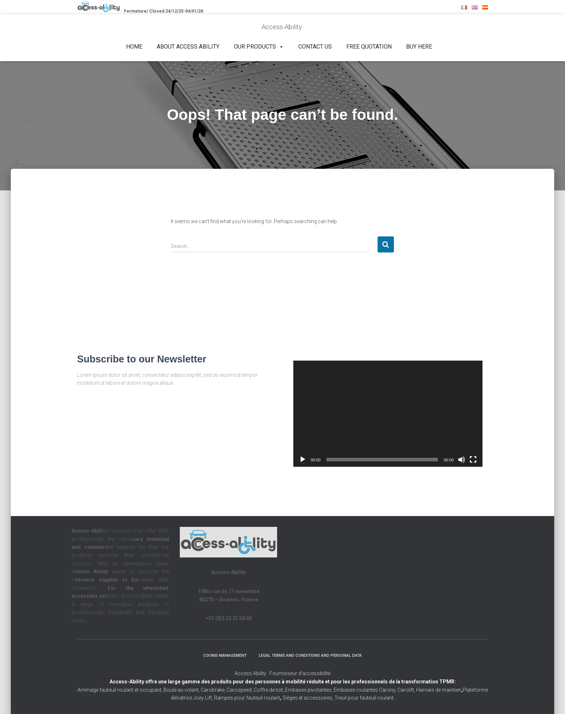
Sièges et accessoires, (307, 698)
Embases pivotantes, (309, 690)
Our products (259, 47)
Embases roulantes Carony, (365, 690)
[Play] (302, 459)
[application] (387, 414)
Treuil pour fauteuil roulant (363, 698)
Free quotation (369, 46)
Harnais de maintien (439, 690)
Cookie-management (221, 654)
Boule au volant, (182, 690)
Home (134, 46)
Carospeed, (240, 690)
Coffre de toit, (269, 690)
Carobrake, (213, 690)
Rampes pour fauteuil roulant (247, 698)
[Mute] (461, 459)
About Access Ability (188, 46)
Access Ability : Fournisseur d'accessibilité (282, 674)
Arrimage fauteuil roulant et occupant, (120, 690)
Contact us (315, 46)
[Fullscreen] (473, 459)
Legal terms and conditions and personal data (312, 654)
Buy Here (419, 46)
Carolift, (406, 690)
